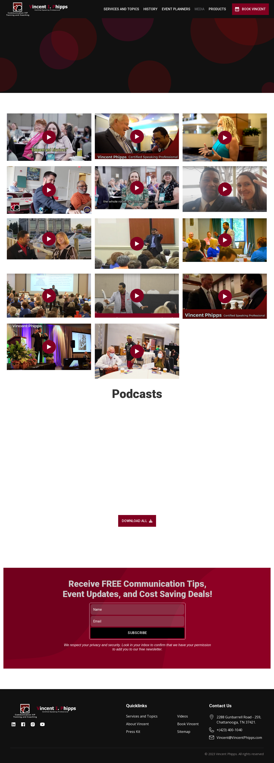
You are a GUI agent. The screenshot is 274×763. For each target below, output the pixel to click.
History (150, 9)
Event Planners (176, 9)
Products (217, 9)
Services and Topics (121, 9)
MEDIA (199, 9)
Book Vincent (254, 9)
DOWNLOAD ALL (137, 521)
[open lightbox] (49, 137)
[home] (36, 9)
